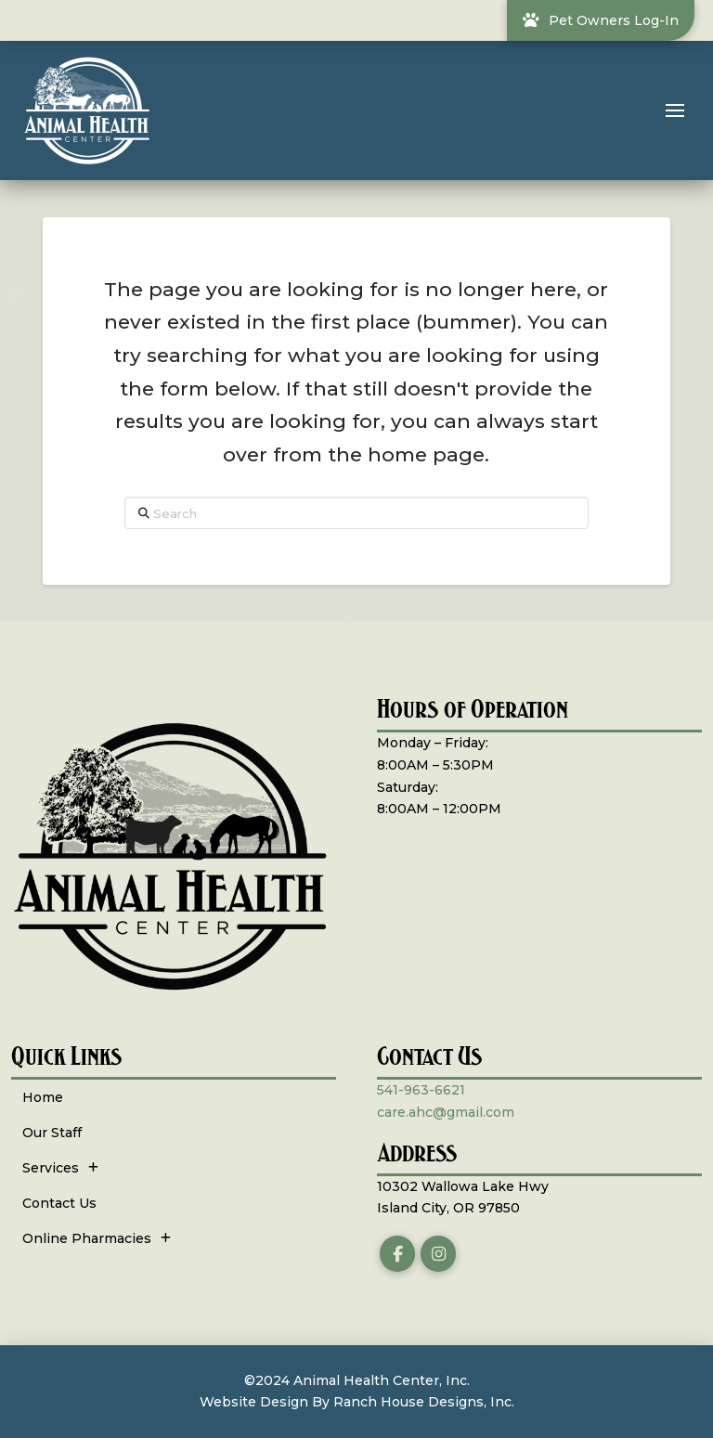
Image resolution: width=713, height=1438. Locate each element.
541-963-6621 (421, 1090)
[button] (674, 110)
